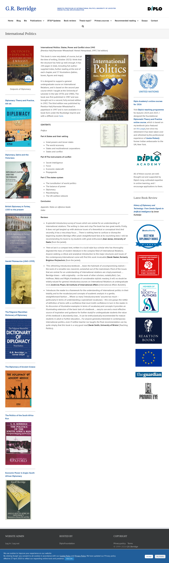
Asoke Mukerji (152, 138)
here (61, 116)
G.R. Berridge (132, 546)
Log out (15, 543)
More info (69, 559)
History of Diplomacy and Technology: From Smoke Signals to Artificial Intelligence (149, 208)
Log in (8, 543)
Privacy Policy (80, 556)
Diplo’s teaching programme (151, 109)
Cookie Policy (65, 556)
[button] (83, 26)
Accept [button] (148, 556)
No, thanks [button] (160, 556)
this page (141, 128)
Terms (130, 543)
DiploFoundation (67, 543)
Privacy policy (119, 543)
